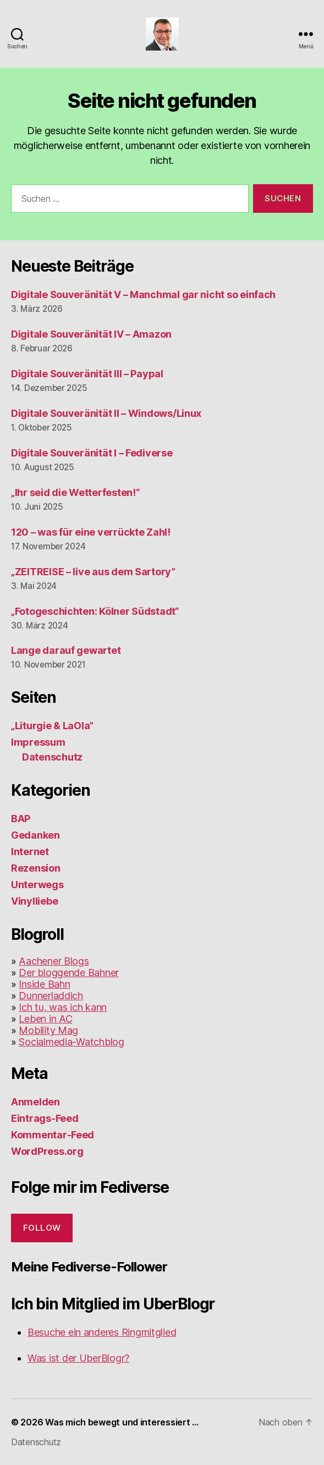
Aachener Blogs (54, 961)
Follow (42, 1227)
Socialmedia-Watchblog (71, 1042)
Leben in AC (45, 1019)
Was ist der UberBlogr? (78, 1358)
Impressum (38, 742)
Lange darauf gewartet (65, 650)
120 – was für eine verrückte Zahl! (91, 532)
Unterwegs (37, 884)
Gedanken (35, 835)
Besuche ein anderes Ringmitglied (102, 1332)
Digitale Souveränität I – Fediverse (92, 453)
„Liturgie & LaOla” (52, 725)
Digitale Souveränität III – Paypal (87, 373)
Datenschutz (52, 757)
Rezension (36, 868)
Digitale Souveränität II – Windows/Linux (106, 413)
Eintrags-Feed (45, 1118)
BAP (20, 818)
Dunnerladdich (51, 995)
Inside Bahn (44, 984)
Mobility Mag (48, 1030)
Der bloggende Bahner (69, 972)
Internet (30, 851)
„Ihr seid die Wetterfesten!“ (75, 492)
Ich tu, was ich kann (63, 1007)
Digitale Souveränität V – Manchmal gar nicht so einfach (143, 294)
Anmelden (35, 1102)
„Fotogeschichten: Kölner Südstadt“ (95, 611)
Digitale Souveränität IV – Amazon (91, 334)
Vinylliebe (34, 901)
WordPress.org (47, 1151)
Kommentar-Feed (52, 1135)
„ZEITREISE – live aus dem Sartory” (93, 571)
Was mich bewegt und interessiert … (122, 1422)
